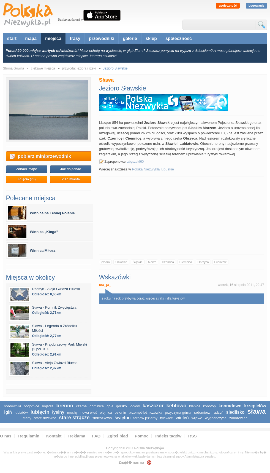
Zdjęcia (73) (26, 179)
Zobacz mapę (26, 169)
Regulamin (28, 436)
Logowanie (256, 5)
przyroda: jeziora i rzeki (79, 68)
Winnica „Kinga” (44, 232)
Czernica (168, 262)
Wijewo (197, 418)
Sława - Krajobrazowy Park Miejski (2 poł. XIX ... (59, 346)
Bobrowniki (12, 406)
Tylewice (166, 418)
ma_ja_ (105, 285)
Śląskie (137, 262)
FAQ (96, 436)
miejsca (53, 38)
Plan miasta (70, 179)
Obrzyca (203, 262)
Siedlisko (235, 412)
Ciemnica (185, 262)
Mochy (72, 412)
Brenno (64, 405)
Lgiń (8, 412)
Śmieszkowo (102, 418)
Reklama (76, 436)
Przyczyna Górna (178, 412)
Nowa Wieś (88, 412)
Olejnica (106, 412)
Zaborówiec (238, 418)
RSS (192, 436)
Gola (110, 406)
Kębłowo (177, 405)
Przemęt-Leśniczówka (145, 412)
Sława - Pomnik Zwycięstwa (54, 307)
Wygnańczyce (216, 418)
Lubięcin (40, 412)
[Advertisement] (181, 215)
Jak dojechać (70, 169)
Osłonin (120, 412)
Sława (256, 411)
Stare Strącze (74, 417)
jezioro (105, 262)
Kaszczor (153, 405)
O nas (6, 436)
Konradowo (230, 405)
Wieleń (182, 417)
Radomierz (202, 412)
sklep (151, 38)
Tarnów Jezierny (145, 418)
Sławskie (121, 262)
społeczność (228, 5)
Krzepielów (255, 405)
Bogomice (31, 406)
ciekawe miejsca (43, 68)
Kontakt (54, 436)
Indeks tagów (168, 436)
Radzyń (218, 412)
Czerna (81, 406)
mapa (31, 38)
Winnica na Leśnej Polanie (52, 213)
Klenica (194, 406)
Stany (27, 418)
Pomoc (142, 436)
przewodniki (101, 38)
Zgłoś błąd (117, 436)
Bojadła (48, 406)
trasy (75, 38)
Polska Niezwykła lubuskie (153, 169)
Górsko (121, 406)
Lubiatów (220, 262)
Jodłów (135, 406)
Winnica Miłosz (43, 250)
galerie (130, 38)
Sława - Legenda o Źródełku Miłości (54, 328)
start (12, 38)
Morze (152, 262)
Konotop (209, 406)
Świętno (122, 417)
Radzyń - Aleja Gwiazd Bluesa (56, 289)
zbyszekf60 (135, 162)
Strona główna (13, 68)
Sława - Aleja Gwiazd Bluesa (55, 363)
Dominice (96, 406)
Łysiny (58, 412)
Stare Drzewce (45, 418)
